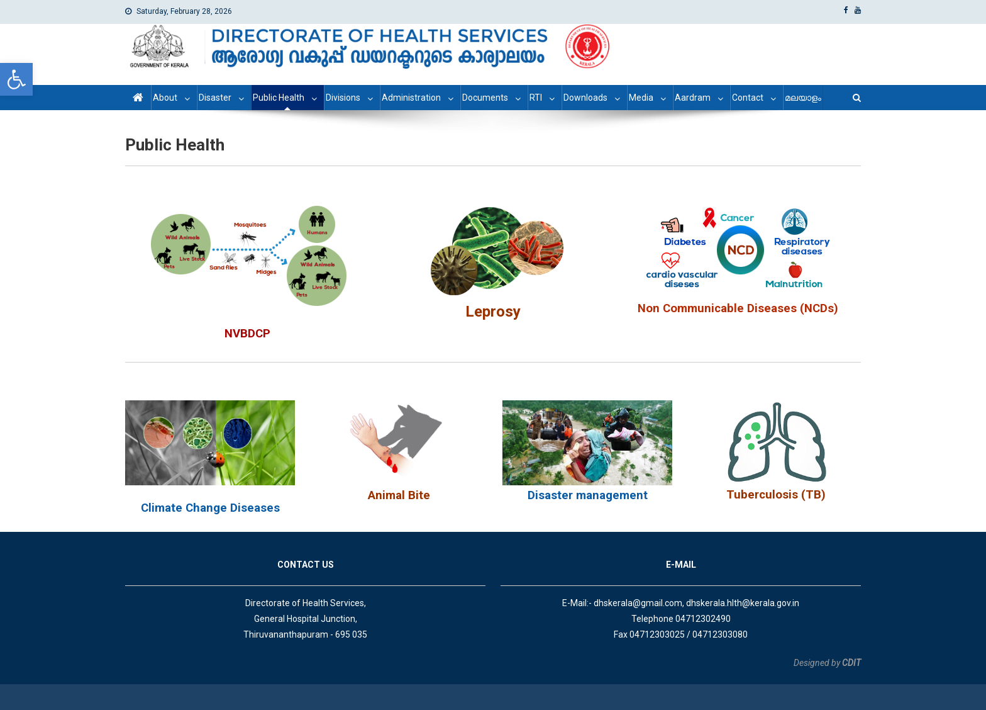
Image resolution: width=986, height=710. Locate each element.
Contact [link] (747, 98)
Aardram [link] (693, 98)
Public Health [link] (278, 98)
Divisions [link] (343, 98)
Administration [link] (411, 98)
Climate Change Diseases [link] (210, 508)
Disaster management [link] (588, 495)
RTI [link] (535, 98)
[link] (16, 79)
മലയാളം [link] (803, 98)
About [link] (165, 98)
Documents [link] (485, 98)
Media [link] (641, 98)
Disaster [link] (215, 98)
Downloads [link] (585, 98)
